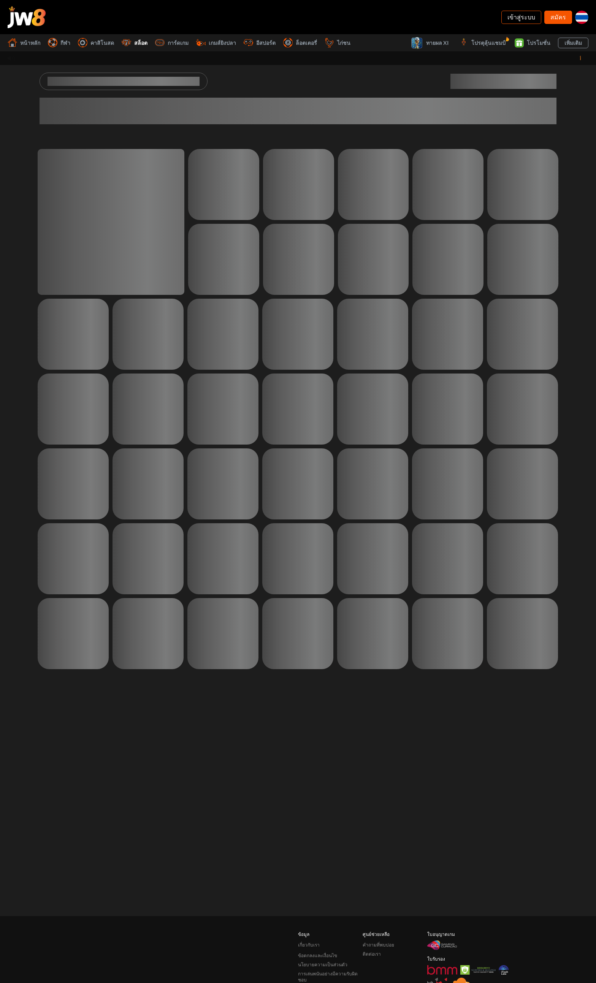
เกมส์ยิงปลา (216, 42)
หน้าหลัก (24, 42)
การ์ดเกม (172, 42)
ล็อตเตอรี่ (300, 42)
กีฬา (59, 42)
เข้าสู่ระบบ (521, 17)
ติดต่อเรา (372, 943)
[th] (581, 17)
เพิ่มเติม (573, 43)
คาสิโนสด (96, 42)
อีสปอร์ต (260, 42)
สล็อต (134, 42)
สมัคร (558, 17)
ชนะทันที (375, 42)
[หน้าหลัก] (27, 17)
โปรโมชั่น (532, 42)
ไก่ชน (337, 42)
